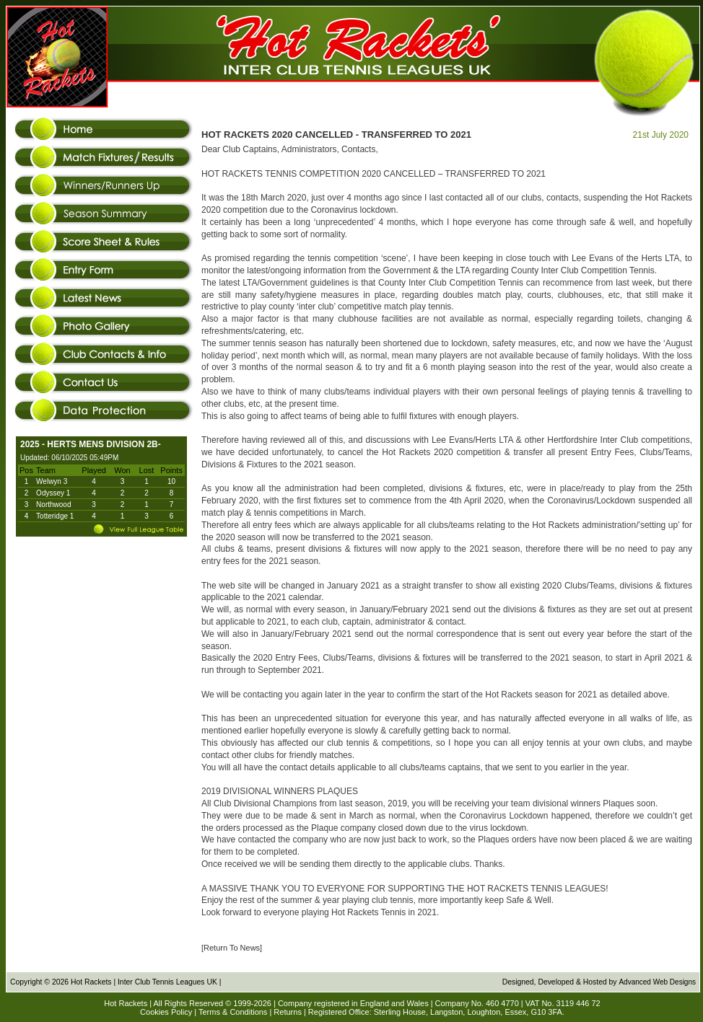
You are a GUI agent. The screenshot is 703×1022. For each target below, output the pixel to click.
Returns (288, 1012)
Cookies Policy (166, 1012)
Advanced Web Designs (657, 982)
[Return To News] (231, 947)
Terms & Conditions (232, 1012)
